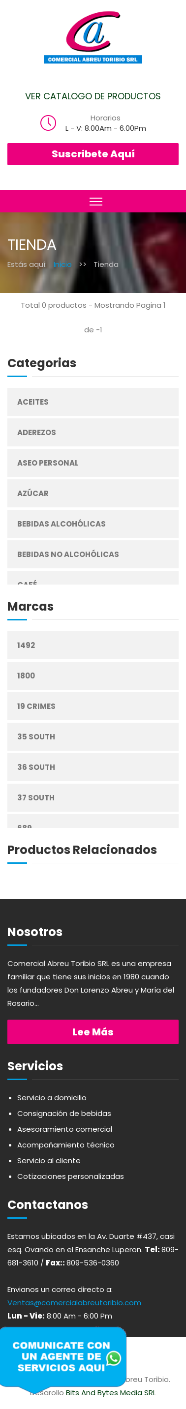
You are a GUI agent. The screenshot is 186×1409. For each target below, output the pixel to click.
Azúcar (33, 493)
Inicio (63, 264)
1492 (26, 645)
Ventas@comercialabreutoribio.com (74, 1302)
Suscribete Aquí (93, 154)
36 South (36, 767)
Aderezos (36, 432)
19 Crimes (36, 706)
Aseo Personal (48, 463)
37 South (36, 798)
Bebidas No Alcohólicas (68, 554)
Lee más (93, 1032)
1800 (26, 676)
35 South (36, 737)
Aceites (33, 402)
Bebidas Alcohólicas (61, 524)
